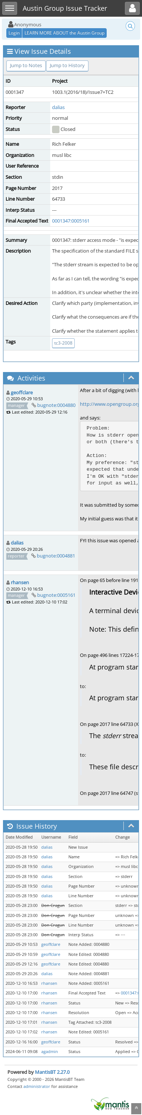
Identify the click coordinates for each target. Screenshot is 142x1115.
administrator (36, 1086)
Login (14, 33)
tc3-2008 (63, 343)
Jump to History (67, 65)
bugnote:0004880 (56, 405)
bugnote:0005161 (56, 595)
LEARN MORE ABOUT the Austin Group (64, 33)
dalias (58, 107)
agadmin (49, 1051)
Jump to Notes (26, 65)
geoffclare (22, 392)
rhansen (20, 582)
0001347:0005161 (71, 220)
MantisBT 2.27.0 (52, 1072)
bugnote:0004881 (56, 555)
